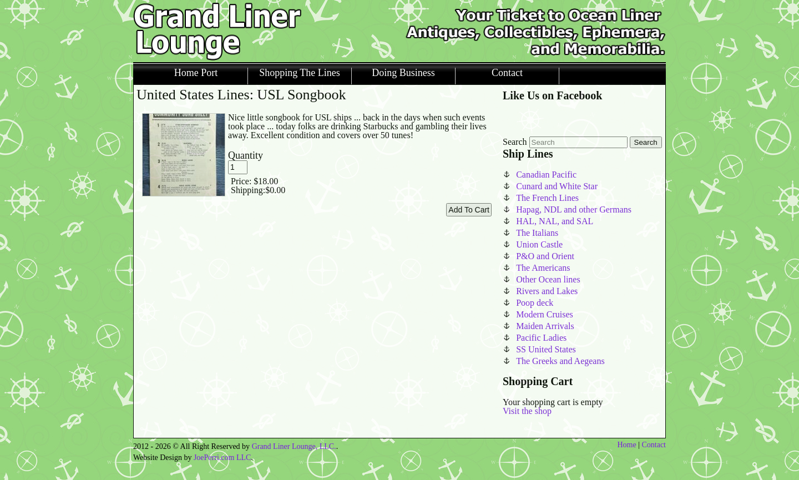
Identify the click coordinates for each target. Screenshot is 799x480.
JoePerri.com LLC (222, 457)
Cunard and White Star (557, 186)
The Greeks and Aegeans (560, 361)
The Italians (537, 233)
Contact (507, 73)
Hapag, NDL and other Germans (573, 209)
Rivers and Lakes (547, 291)
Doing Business (403, 73)
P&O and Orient (545, 256)
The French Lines (547, 198)
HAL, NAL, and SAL (554, 221)
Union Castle (539, 244)
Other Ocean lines (548, 279)
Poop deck (534, 302)
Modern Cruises (544, 314)
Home (626, 445)
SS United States (546, 349)
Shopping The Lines (299, 73)
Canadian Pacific (546, 174)
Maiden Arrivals (545, 326)
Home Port (196, 73)
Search (515, 141)
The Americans (543, 267)
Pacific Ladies (541, 337)
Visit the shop (527, 411)
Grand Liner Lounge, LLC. (294, 446)
